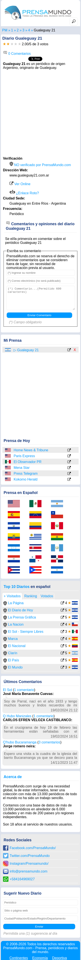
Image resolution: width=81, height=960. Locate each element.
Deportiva (59, 958)
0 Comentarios (17, 53)
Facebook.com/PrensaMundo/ (33, 848)
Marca (12, 639)
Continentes (19, 958)
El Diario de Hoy (20, 610)
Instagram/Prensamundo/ (29, 863)
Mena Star (22, 467)
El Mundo (15, 667)
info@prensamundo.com (29, 871)
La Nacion (16, 624)
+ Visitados (12, 596)
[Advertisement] (40, 112)
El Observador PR (27, 462)
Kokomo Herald (25, 479)
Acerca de (13, 777)
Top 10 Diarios (17, 586)
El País (13, 660)
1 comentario (24, 690)
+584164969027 (22, 879)
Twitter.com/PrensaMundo (30, 856)
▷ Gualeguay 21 (26, 350)
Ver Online (20, 184)
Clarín (12, 653)
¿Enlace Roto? (24, 193)
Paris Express (24, 456)
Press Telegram (26, 473)
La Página (16, 603)
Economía (40, 958)
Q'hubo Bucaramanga (20, 742)
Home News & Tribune (31, 450)
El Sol (7, 690)
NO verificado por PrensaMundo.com (40, 165)
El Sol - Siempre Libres (25, 631)
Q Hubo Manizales (17, 716)
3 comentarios (49, 742)
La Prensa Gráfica (22, 617)
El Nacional (16, 646)
